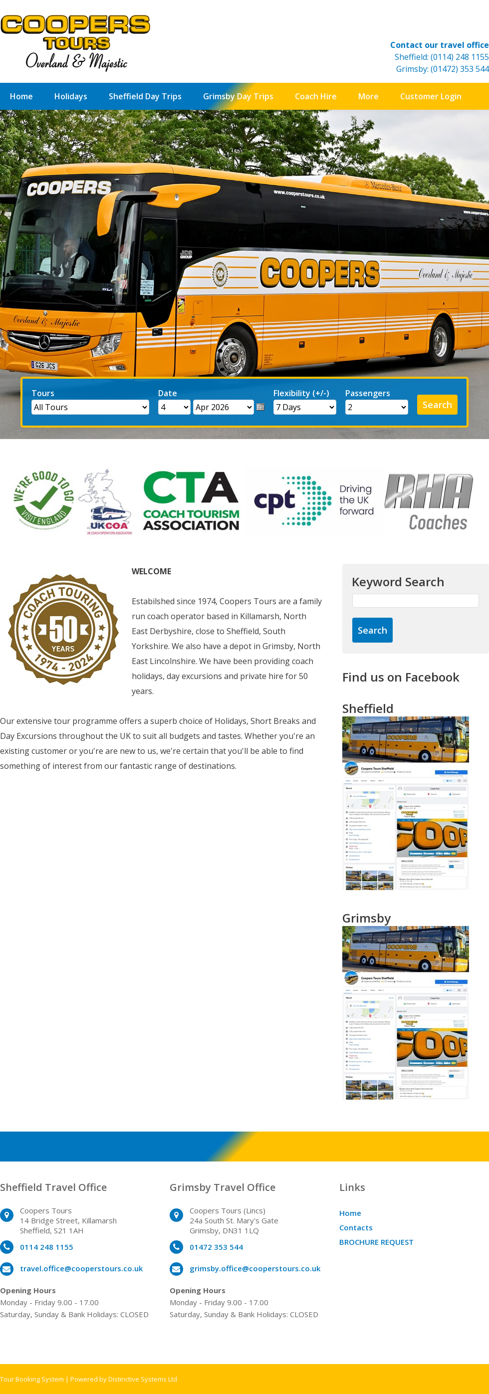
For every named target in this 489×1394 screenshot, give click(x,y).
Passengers (367, 393)
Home (21, 96)
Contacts (356, 1227)
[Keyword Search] (415, 601)
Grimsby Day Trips (238, 96)
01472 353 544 (216, 1247)
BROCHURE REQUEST (376, 1242)
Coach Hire (316, 96)
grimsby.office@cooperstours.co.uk (255, 1268)
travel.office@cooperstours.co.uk (81, 1268)
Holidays (70, 96)
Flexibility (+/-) (301, 393)
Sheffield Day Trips (145, 96)
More (368, 96)
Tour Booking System (32, 1379)
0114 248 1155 (46, 1247)
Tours (42, 393)
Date (167, 393)
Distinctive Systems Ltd (142, 1379)
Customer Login (431, 96)
